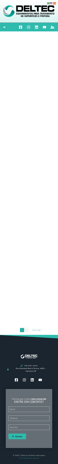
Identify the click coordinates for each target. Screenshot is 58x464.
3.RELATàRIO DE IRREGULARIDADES (22, 253)
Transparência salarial (29, 458)
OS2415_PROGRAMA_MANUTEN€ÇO (22, 93)
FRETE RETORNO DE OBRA (18, 189)
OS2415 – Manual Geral (17, 125)
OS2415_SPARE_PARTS (16, 62)
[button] (4, 27)
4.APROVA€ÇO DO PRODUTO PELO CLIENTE (25, 221)
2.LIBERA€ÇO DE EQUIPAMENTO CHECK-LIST (26, 285)
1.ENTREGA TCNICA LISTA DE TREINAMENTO (26, 157)
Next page (37, 330)
